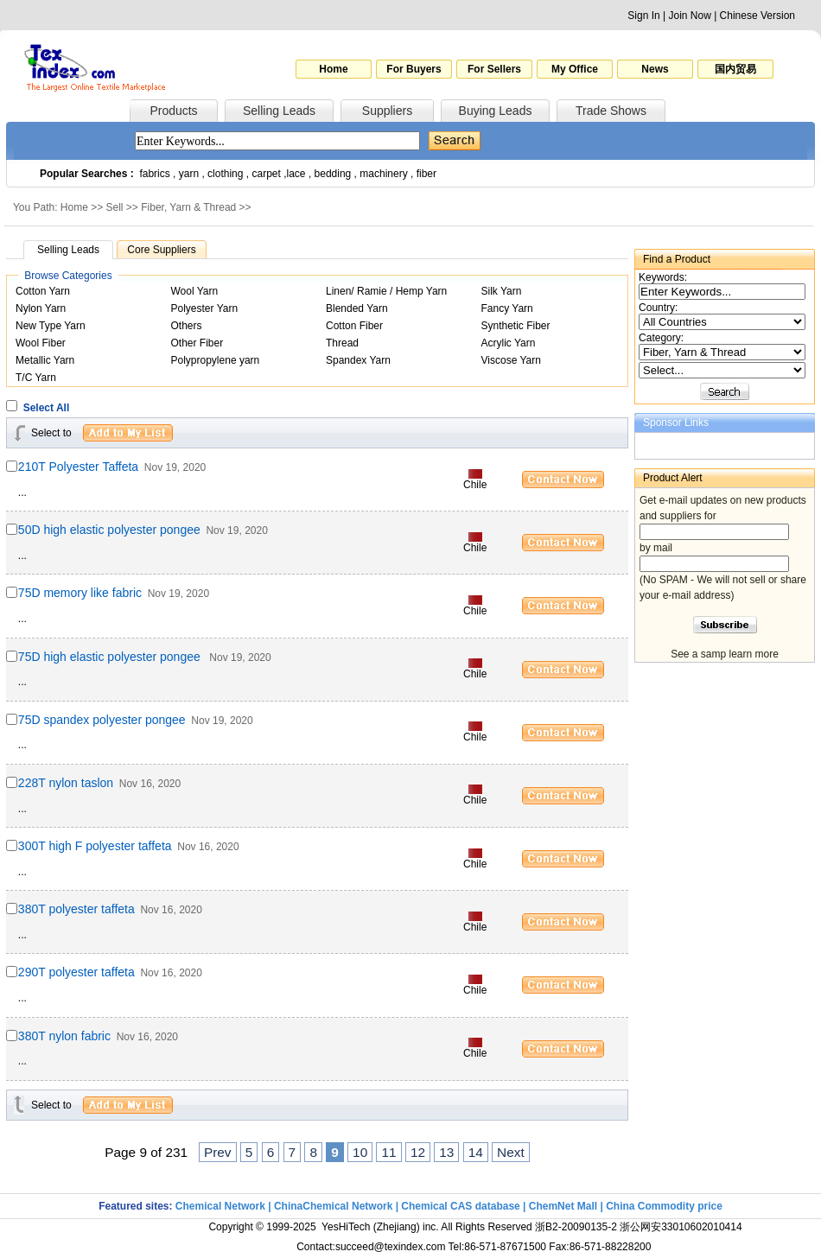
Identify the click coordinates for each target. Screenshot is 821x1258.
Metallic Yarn (45, 360)
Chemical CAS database (460, 1206)
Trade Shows (611, 111)
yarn (189, 174)
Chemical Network (221, 1206)
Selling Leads (279, 111)
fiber (426, 174)
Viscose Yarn (511, 360)
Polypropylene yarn (215, 360)
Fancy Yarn (507, 308)
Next (511, 1152)
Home (333, 69)
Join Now (689, 16)
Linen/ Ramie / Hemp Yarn (386, 291)
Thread (342, 343)
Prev (218, 1152)
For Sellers (494, 69)
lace (296, 174)
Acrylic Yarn (508, 343)
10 (360, 1152)
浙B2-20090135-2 (576, 1227)
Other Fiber (197, 343)
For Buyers (413, 69)
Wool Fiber (41, 343)
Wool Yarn (195, 291)
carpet (266, 174)
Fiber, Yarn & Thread (188, 207)
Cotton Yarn (43, 291)
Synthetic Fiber (516, 326)
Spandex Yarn (358, 360)
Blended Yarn (357, 308)
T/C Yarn (36, 378)
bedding (333, 174)
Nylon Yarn (41, 308)
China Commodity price (664, 1206)
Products (173, 111)
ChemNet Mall (563, 1206)
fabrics (154, 174)
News (654, 69)
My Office (574, 69)
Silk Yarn (501, 291)
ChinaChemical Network (333, 1206)
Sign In (643, 16)
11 (388, 1152)
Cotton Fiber (354, 326)
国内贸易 (735, 69)
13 (446, 1152)
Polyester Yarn (205, 308)
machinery (383, 174)
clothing (225, 174)
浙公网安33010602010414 (680, 1227)
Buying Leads (495, 111)
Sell (115, 207)
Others (186, 326)
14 (475, 1152)
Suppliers (387, 111)
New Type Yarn (51, 326)
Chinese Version (757, 16)
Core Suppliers (161, 250)
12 (417, 1152)
